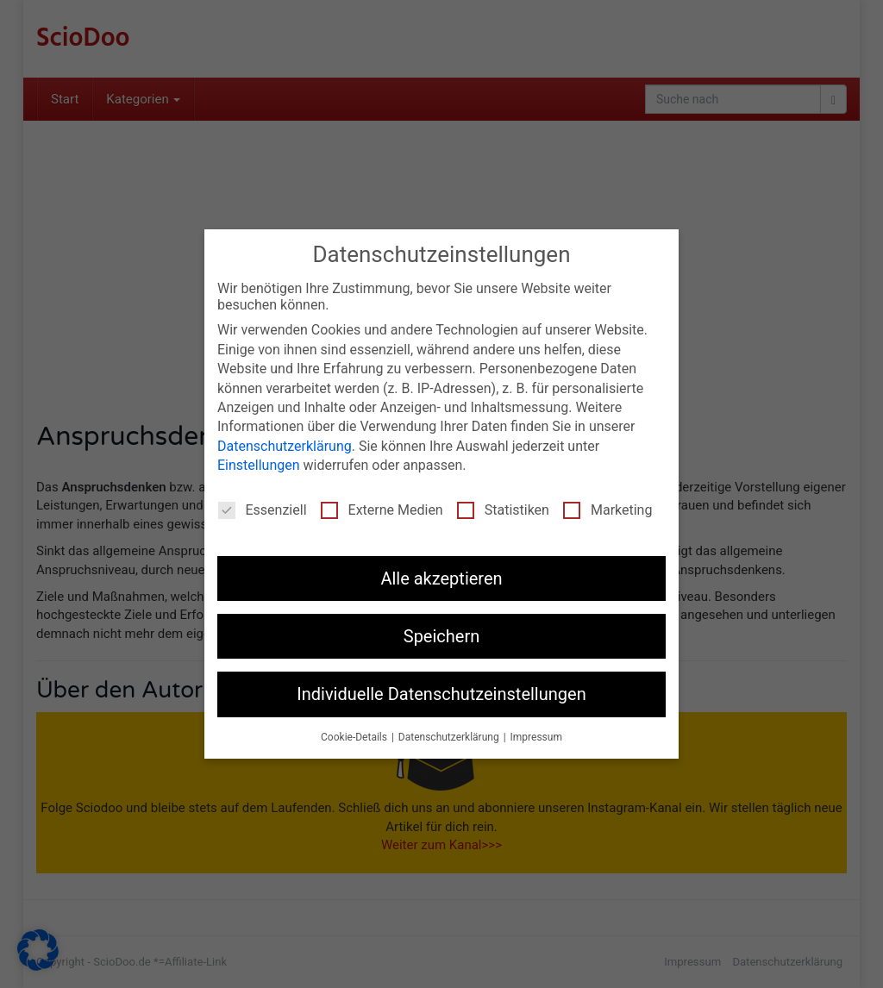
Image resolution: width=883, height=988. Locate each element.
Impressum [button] (536, 737)
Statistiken (503, 510)
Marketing (607, 510)
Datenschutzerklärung (284, 446)
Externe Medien (382, 510)
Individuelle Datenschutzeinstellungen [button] (441, 694)
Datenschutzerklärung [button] (450, 737)
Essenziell (262, 510)
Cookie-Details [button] (355, 737)
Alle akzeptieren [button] (441, 578)
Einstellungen (258, 465)
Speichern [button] (442, 636)
